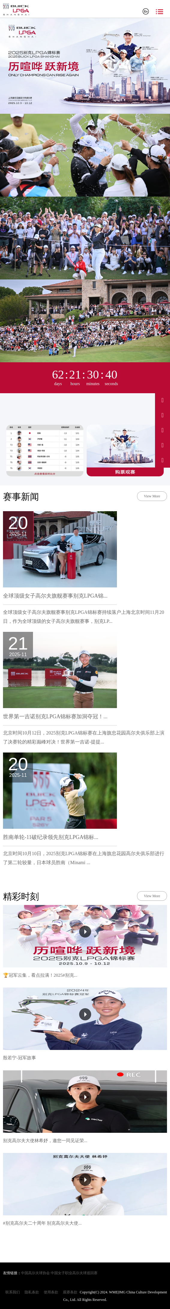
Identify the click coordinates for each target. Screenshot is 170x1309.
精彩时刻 (21, 896)
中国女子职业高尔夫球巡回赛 (74, 1273)
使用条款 (51, 1292)
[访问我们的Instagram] (162, 430)
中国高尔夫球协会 (35, 1273)
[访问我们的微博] (162, 400)
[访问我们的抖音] (162, 415)
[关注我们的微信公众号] (162, 460)
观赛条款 (70, 1292)
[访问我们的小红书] (162, 445)
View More (152, 496)
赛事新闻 (21, 497)
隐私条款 (32, 1292)
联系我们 (12, 1292)
